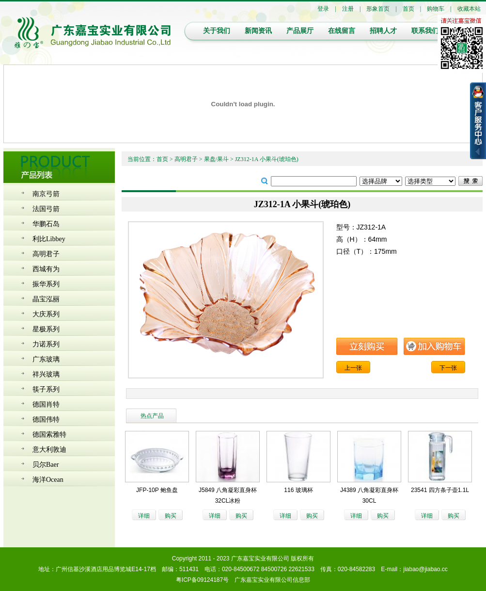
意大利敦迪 (49, 449)
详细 (144, 515)
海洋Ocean (47, 479)
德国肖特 (46, 404)
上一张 (353, 367)
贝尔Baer (45, 464)
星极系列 (46, 329)
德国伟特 (46, 419)
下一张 (448, 367)
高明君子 (46, 254)
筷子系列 (46, 389)
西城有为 (46, 269)
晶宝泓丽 (46, 299)
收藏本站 (469, 8)
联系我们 (425, 30)
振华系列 (46, 284)
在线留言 (341, 30)
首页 (408, 8)
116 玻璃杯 (298, 490)
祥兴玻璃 (46, 374)
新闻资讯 (258, 30)
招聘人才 (383, 30)
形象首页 (378, 8)
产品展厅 (300, 30)
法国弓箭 (46, 209)
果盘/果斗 (216, 159)
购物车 (435, 8)
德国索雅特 (49, 434)
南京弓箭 (46, 193)
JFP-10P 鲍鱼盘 (157, 490)
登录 (323, 8)
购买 (170, 515)
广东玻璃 (46, 359)
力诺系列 (46, 344)
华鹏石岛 (46, 224)
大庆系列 (46, 314)
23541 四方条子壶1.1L (440, 490)
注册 (348, 8)
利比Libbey (48, 239)
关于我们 (216, 30)
